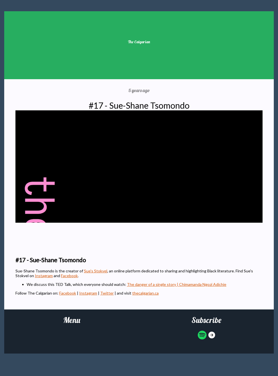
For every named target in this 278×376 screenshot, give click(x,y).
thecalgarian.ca (145, 293)
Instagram (44, 275)
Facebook (69, 275)
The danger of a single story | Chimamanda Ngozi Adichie (176, 284)
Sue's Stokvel (95, 270)
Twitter (107, 293)
